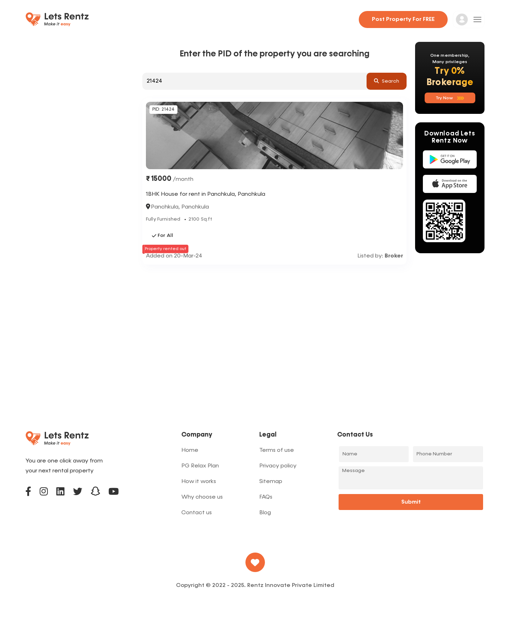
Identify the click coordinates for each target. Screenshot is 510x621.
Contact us (196, 513)
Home (189, 450)
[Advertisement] (274, 317)
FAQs (265, 497)
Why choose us (202, 497)
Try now (450, 98)
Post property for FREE (403, 19)
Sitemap (270, 481)
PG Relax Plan (200, 466)
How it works (198, 481)
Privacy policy (277, 466)
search (386, 81)
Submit (411, 502)
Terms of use (276, 450)
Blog (265, 513)
